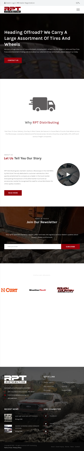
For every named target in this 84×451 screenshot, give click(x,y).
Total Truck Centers (68, 382)
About (53, 446)
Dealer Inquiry (48, 382)
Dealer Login (10, 3)
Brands (67, 446)
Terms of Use (8, 447)
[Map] (42, 342)
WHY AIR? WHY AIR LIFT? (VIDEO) (26, 416)
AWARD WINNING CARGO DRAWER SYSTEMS (27, 427)
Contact (77, 446)
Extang (64, 386)
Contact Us (13, 60)
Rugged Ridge (66, 390)
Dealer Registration (26, 3)
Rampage (47, 390)
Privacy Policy (17, 447)
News (72, 446)
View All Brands (49, 394)
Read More (13, 193)
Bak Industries (49, 386)
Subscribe (70, 247)
